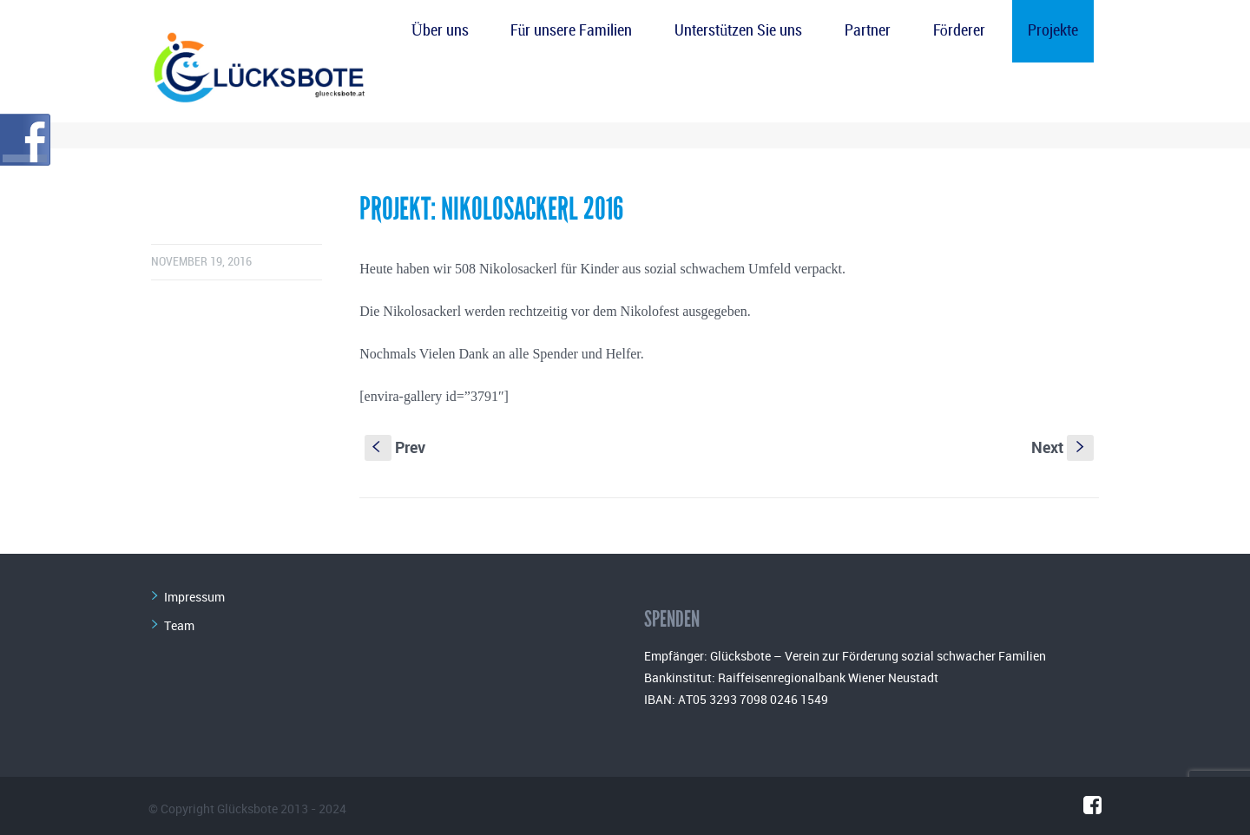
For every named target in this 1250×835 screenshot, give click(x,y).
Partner (868, 31)
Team (179, 625)
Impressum (194, 596)
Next (1062, 447)
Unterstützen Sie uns (738, 31)
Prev (395, 447)
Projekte (1053, 31)
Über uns (440, 31)
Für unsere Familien (571, 31)
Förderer (959, 31)
